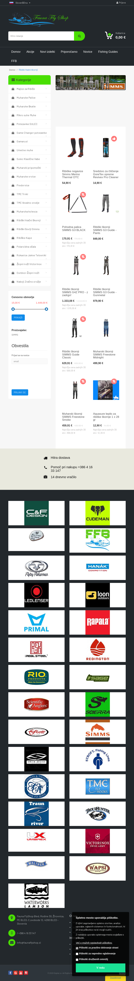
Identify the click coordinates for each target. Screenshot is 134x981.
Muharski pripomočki (26, 167)
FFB (14, 61)
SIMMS (15, 334)
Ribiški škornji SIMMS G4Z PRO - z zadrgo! (75, 292)
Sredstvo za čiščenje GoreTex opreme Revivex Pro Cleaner (106, 174)
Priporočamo (69, 51)
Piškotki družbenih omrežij (92, 959)
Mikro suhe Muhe (24, 115)
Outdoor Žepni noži (25, 272)
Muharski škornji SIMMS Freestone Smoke (73, 416)
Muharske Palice (24, 97)
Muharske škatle (24, 106)
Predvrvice (20, 185)
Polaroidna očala (24, 246)
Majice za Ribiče (23, 88)
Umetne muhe (22, 150)
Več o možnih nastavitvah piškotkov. (94, 942)
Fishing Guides (108, 51)
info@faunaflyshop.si (29, 942)
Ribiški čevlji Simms (26, 229)
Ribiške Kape (22, 237)
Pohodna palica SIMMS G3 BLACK (74, 229)
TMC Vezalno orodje (25, 202)
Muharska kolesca (24, 211)
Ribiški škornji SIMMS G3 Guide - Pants (105, 230)
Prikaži (18, 317)
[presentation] (30, 372)
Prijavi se (20, 392)
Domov (16, 51)
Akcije (30, 51)
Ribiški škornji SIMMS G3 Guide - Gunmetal (105, 292)
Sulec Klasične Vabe (26, 158)
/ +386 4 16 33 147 (26, 933)
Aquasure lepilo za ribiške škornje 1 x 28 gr (106, 416)
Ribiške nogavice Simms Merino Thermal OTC (72, 174)
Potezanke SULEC (24, 123)
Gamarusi (20, 141)
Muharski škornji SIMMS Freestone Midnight (104, 354)
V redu (101, 967)
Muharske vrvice (24, 176)
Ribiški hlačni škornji (26, 220)
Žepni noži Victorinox (27, 264)
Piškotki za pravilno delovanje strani (97, 947)
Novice (87, 51)
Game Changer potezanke (29, 132)
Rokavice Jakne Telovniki (29, 255)
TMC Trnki (20, 194)
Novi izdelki (47, 51)
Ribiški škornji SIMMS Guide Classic (70, 354)
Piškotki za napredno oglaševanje (96, 953)
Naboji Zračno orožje (26, 281)
